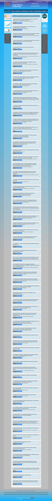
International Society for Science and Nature (26, 491)
